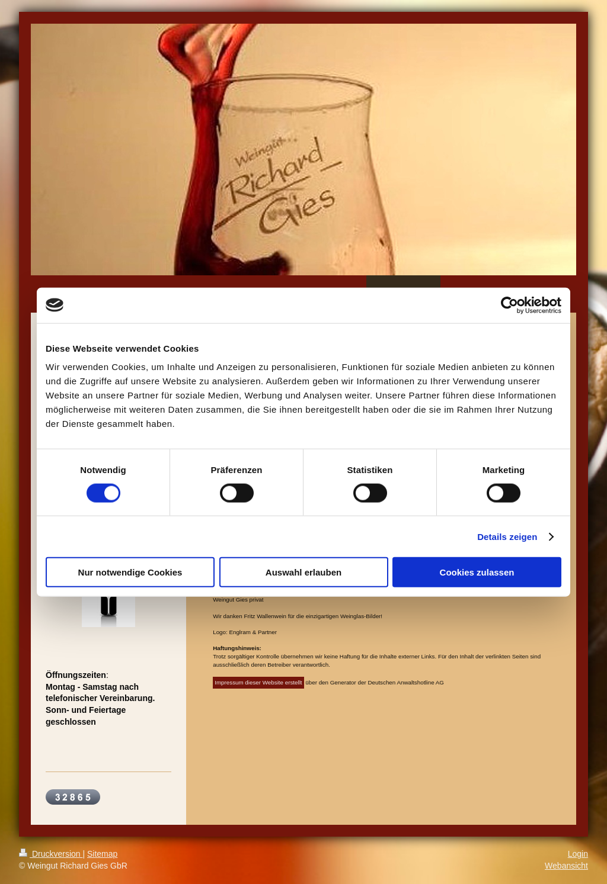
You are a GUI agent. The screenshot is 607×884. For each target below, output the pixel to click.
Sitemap (102, 854)
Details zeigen (507, 536)
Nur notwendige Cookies (130, 572)
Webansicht (566, 865)
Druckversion (50, 854)
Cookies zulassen (477, 572)
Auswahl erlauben (303, 572)
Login (578, 854)
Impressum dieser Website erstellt (258, 682)
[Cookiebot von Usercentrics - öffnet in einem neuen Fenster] (509, 305)
